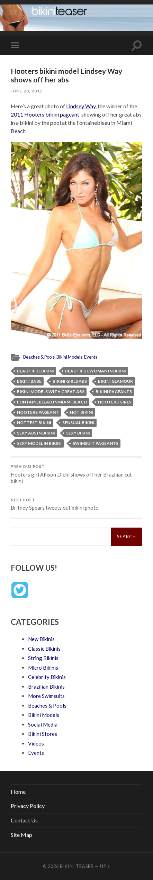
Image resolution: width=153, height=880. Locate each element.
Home (18, 791)
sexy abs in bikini (36, 433)
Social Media (42, 724)
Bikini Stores (42, 734)
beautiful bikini (35, 370)
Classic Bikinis (44, 649)
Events (90, 357)
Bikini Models (69, 357)
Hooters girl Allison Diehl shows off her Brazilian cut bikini (76, 474)
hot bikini (81, 412)
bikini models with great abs (50, 391)
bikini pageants (114, 391)
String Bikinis (43, 658)
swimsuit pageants (95, 443)
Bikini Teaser (77, 866)
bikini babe (29, 381)
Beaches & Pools (39, 357)
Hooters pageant (38, 412)
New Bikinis (41, 639)
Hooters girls (114, 401)
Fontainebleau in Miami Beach (52, 401)
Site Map (21, 834)
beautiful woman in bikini (95, 370)
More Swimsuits (46, 696)
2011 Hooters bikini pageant (45, 114)
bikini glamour (115, 381)
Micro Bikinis (43, 667)
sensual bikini (78, 422)
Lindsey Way (81, 106)
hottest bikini (34, 422)
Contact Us (24, 820)
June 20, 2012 (27, 90)
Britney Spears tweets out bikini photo (76, 504)
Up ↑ (105, 866)
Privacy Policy (28, 805)
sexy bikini (78, 433)
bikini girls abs (70, 381)
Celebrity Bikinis (47, 677)
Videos (36, 743)
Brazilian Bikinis (46, 686)
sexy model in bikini (39, 443)
